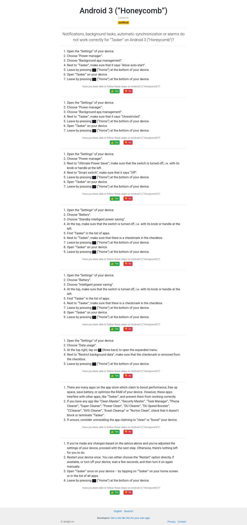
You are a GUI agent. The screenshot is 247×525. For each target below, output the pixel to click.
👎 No (127, 91)
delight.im (68, 521)
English (118, 511)
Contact (182, 521)
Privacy (171, 521)
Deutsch (128, 511)
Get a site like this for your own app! (130, 518)
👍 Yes (114, 91)
